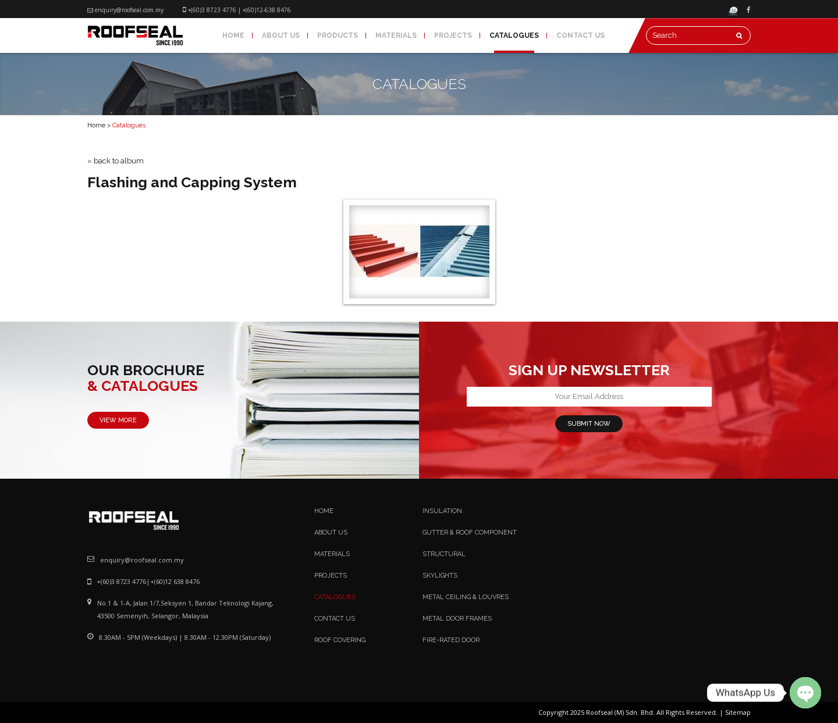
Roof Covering (339, 640)
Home (233, 35)
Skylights (439, 575)
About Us (281, 35)
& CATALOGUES (142, 386)
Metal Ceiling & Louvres (465, 597)
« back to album (115, 160)
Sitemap (738, 712)
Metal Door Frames (457, 618)
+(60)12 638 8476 (175, 581)
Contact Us (580, 35)
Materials (396, 35)
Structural (444, 554)
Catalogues (514, 35)
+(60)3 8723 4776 (212, 10)
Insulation (442, 511)
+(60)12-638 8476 (267, 10)
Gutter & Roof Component (469, 532)
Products (337, 35)
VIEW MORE (118, 420)
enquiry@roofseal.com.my (129, 10)
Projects (453, 35)
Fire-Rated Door (451, 640)
